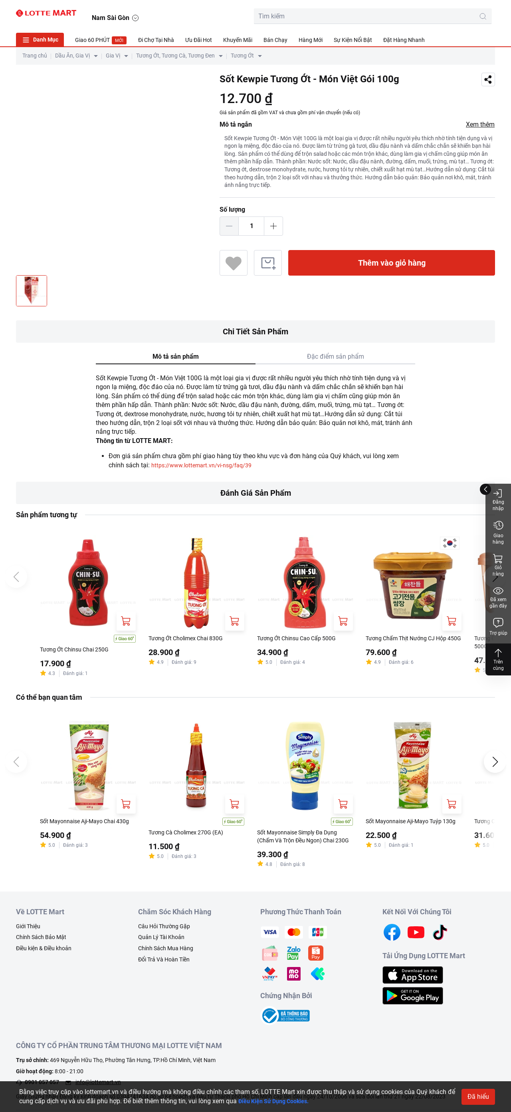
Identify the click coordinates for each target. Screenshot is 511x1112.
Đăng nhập (498, 499)
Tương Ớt (242, 55)
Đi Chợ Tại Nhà (156, 40)
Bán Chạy (275, 40)
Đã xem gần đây (498, 597)
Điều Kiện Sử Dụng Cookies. (278, 1101)
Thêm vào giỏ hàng (392, 263)
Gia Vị (113, 55)
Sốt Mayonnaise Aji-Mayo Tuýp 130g (410, 827)
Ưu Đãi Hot (198, 40)
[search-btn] (393, 16)
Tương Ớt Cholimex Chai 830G (191, 639)
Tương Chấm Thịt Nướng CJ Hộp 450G (412, 643)
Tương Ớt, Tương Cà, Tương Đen (175, 55)
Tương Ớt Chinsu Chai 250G (79, 650)
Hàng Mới (311, 40)
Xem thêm (480, 124)
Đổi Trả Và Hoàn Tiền (164, 962)
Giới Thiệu (28, 929)
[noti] (468, 14)
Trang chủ (34, 55)
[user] (450, 14)
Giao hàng (498, 532)
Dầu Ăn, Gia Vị (72, 55)
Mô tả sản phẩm (176, 356)
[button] (487, 14)
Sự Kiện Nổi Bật (353, 40)
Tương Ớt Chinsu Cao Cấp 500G (302, 639)
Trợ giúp (498, 626)
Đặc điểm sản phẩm (335, 356)
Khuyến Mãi (237, 40)
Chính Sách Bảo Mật (41, 940)
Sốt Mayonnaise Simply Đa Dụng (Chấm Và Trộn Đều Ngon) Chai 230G (304, 839)
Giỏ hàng (498, 565)
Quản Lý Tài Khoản (161, 940)
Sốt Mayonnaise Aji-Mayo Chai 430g (83, 827)
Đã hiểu (478, 1096)
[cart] (432, 14)
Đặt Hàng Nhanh (404, 40)
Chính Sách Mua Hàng (165, 951)
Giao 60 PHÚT (101, 40)
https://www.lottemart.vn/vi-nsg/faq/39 (207, 465)
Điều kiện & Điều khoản (43, 951)
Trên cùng (498, 659)
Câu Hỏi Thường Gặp (164, 929)
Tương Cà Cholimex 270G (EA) (191, 834)
